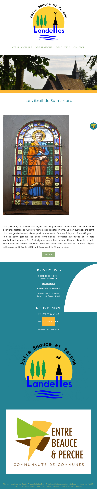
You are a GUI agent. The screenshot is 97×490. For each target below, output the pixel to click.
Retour (48, 254)
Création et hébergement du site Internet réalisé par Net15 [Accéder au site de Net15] (69, 484)
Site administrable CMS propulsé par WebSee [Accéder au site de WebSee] (34, 486)
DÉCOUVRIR (63, 47)
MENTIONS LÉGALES (48, 329)
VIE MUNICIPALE (22, 47)
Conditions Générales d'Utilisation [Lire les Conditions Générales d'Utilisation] (68, 486)
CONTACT (78, 47)
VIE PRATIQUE (44, 47)
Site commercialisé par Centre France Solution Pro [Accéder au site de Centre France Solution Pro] (23, 484)
